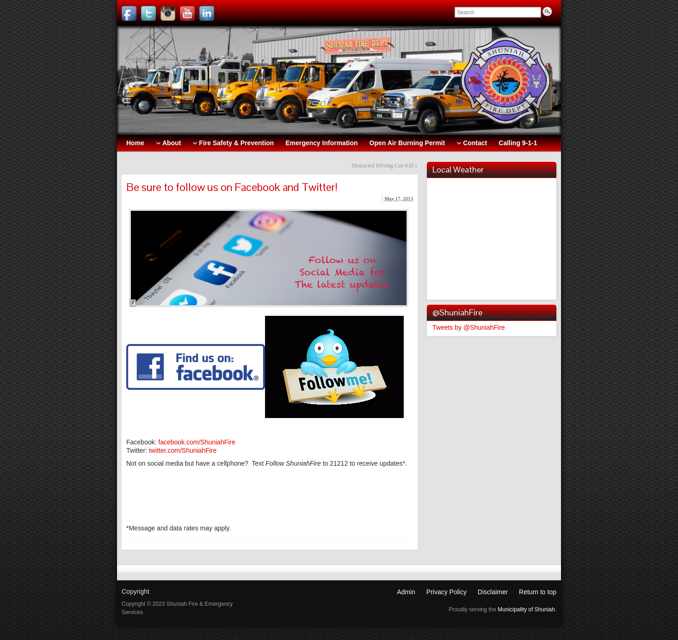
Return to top (537, 592)
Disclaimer (493, 592)
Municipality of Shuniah (526, 609)
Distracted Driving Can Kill (382, 165)
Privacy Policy (446, 592)
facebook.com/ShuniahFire (196, 442)
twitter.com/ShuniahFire (182, 450)
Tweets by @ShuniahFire (468, 327)
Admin (406, 592)
